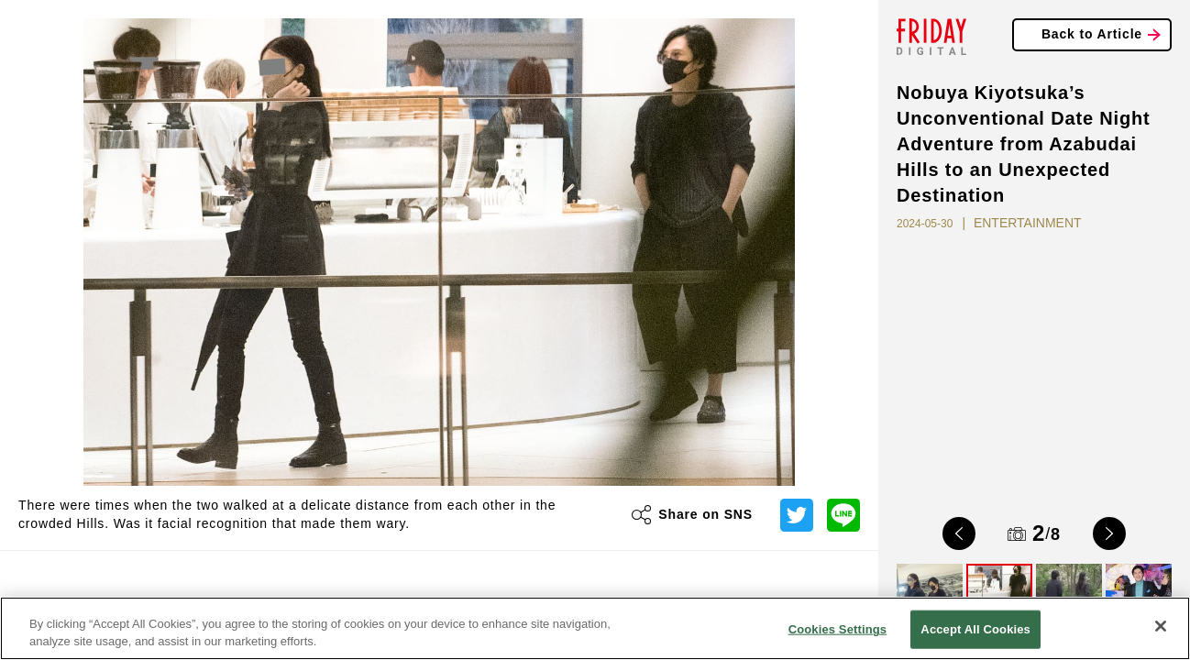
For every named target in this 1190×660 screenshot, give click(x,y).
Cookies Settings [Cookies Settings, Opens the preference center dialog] (837, 629)
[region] (595, 628)
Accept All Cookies (975, 629)
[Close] (1160, 626)
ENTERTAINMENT (1028, 222)
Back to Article (1091, 34)
